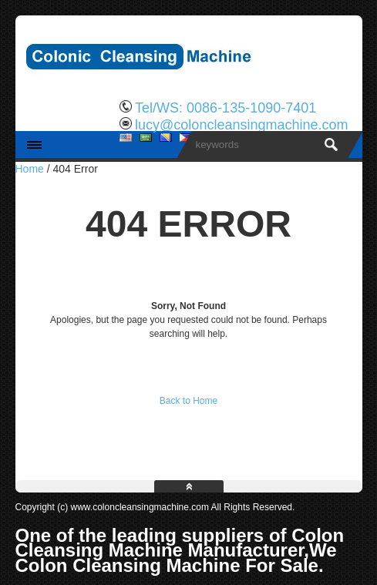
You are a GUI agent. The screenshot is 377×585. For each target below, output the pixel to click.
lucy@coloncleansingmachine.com (241, 125)
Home (29, 169)
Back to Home (188, 400)
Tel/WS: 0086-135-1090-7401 (225, 108)
